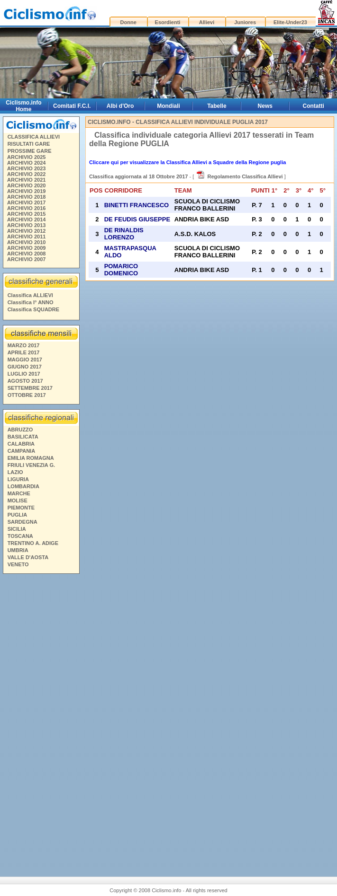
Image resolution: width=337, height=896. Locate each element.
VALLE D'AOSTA (28, 557)
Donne (128, 22)
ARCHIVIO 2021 (26, 180)
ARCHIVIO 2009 (26, 248)
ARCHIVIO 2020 (26, 185)
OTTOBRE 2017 (27, 395)
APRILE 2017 (24, 352)
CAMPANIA (21, 451)
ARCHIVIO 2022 (26, 174)
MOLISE (17, 500)
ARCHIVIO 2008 (26, 253)
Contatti (313, 106)
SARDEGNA (22, 522)
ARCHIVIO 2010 (26, 242)
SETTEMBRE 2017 (30, 388)
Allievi (206, 22)
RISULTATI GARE (29, 144)
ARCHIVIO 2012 (26, 231)
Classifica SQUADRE (33, 309)
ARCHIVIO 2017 (26, 202)
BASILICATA (23, 436)
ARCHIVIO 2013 (26, 225)
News (265, 106)
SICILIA (17, 529)
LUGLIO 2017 (24, 374)
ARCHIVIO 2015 (26, 214)
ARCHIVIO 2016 (26, 208)
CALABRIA (21, 444)
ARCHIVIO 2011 (26, 236)
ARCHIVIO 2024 (26, 163)
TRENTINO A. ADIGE (33, 543)
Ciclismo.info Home (23, 106)
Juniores (245, 22)
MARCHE (19, 493)
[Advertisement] (41, 721)
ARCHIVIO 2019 (26, 191)
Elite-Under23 (290, 22)
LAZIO (15, 472)
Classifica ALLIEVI (30, 295)
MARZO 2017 (24, 345)
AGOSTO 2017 (25, 381)
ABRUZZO (20, 429)
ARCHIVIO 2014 (26, 219)
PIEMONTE (21, 507)
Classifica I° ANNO (31, 302)
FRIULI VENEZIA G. (31, 465)
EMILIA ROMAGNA (31, 458)
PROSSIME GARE (30, 151)
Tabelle (216, 106)
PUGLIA (17, 515)
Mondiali (168, 106)
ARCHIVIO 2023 (26, 168)
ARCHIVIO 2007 (26, 259)
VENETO (18, 564)
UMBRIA (18, 550)
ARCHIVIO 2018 (26, 197)
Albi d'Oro (120, 106)
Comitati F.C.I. (72, 106)
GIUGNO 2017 (25, 366)
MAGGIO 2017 (25, 359)
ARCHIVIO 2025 (26, 157)
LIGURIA (18, 479)
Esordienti (168, 22)
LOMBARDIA (23, 486)
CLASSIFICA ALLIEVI (34, 137)
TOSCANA (20, 536)
